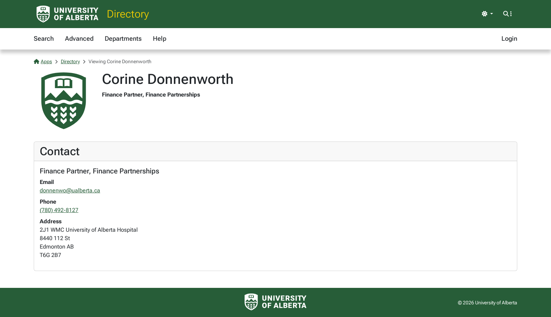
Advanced (79, 38)
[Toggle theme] (487, 14)
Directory (128, 14)
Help (159, 38)
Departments (123, 38)
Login (509, 38)
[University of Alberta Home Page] (67, 14)
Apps (43, 61)
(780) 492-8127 (59, 210)
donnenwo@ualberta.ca (70, 190)
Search (44, 38)
